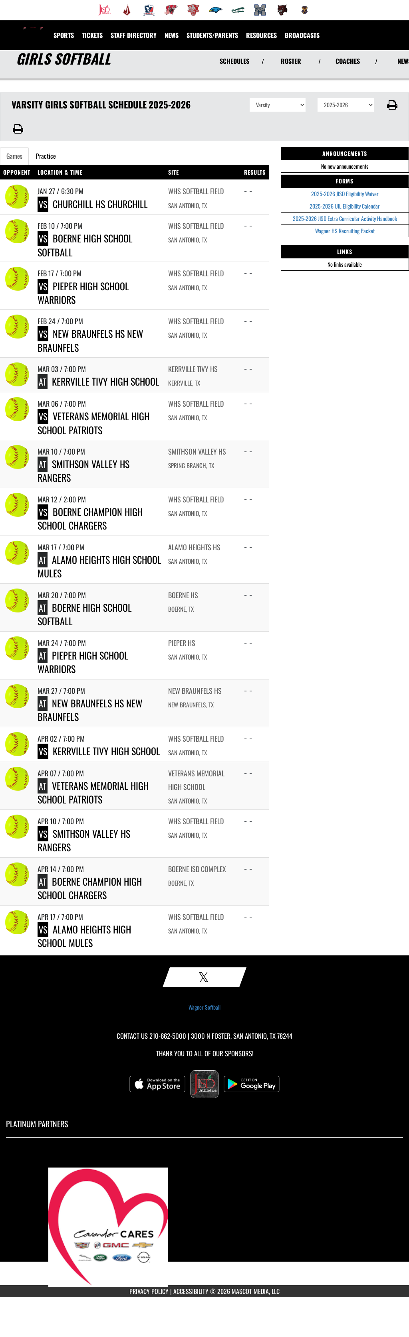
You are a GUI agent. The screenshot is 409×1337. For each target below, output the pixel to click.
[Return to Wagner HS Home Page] (33, 30)
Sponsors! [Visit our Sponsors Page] (239, 1053)
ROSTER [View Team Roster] (291, 61)
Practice (46, 156)
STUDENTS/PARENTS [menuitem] (212, 35)
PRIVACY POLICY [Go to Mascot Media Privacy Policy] (149, 1291)
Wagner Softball (204, 1007)
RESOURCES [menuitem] (261, 35)
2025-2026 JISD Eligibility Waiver (345, 193)
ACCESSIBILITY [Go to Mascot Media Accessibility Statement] (190, 1291)
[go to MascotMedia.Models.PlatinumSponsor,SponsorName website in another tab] (204, 1217)
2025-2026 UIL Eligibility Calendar (345, 206)
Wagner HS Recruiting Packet (345, 230)
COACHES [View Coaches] (348, 61)
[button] (391, 104)
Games (14, 156)
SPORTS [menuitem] (64, 35)
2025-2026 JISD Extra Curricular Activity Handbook (345, 218)
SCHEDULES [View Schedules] (234, 61)
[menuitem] (104, 10)
